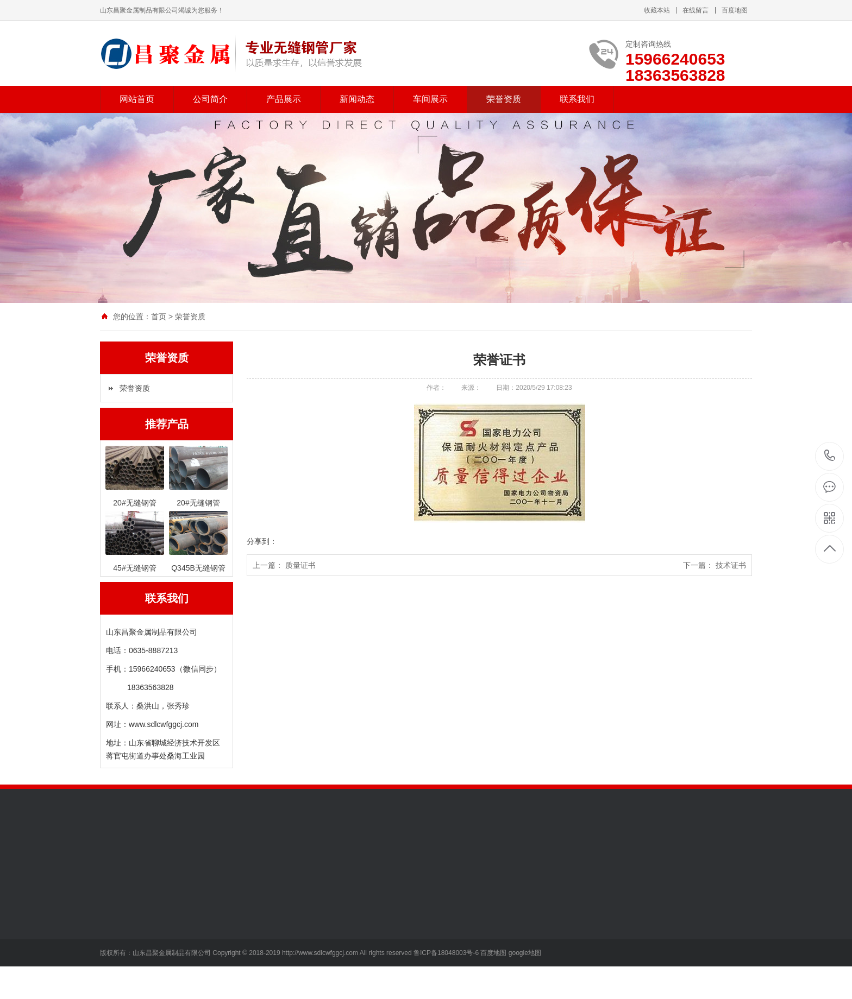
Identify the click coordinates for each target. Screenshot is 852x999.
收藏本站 (657, 10)
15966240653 (830, 456)
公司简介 (210, 99)
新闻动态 (357, 99)
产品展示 (283, 99)
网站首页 (137, 99)
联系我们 (577, 99)
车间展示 (430, 99)
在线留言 (695, 10)
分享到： (262, 541)
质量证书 (300, 565)
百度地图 (735, 10)
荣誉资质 (503, 99)
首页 (158, 316)
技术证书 (731, 565)
